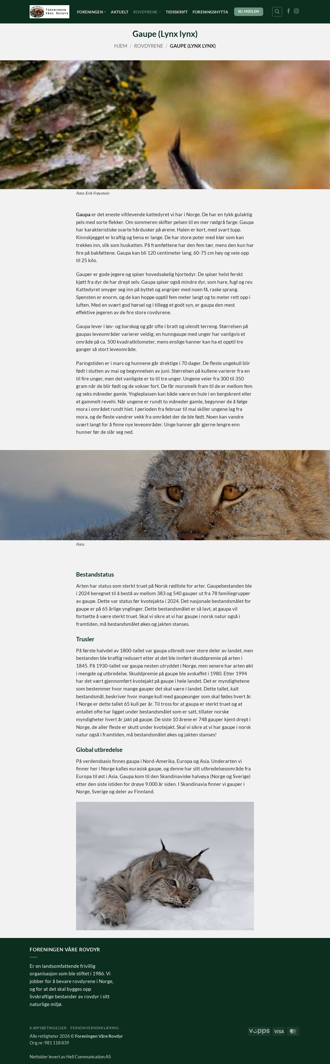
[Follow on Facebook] (288, 11)
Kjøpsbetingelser (48, 1028)
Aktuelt (119, 12)
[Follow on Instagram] (296, 11)
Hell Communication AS (88, 1056)
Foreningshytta (210, 12)
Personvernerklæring (94, 1028)
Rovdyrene (147, 11)
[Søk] (277, 11)
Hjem (120, 46)
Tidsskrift (177, 12)
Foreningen (91, 11)
